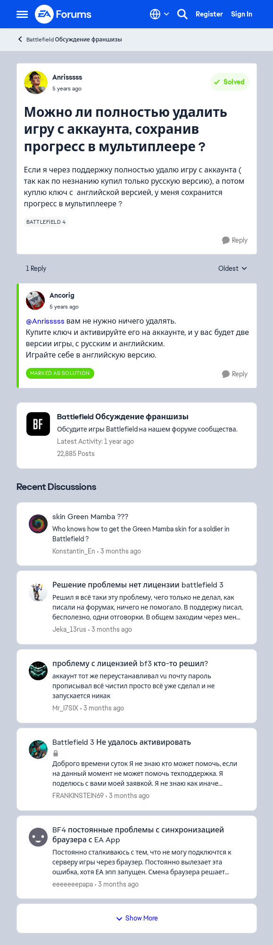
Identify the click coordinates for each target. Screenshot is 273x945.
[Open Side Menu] (22, 14)
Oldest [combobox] (233, 269)
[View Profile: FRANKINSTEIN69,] (38, 749)
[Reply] (234, 240)
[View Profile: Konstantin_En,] (38, 523)
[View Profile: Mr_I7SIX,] (38, 670)
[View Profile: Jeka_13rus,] (38, 592)
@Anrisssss (45, 321)
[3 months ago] (119, 551)
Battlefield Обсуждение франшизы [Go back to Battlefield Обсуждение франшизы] (69, 39)
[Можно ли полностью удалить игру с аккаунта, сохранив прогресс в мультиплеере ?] (64, 306)
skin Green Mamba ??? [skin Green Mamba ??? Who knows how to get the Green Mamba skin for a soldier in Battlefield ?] (90, 516)
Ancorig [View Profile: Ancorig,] (62, 295)
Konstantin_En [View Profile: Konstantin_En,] (73, 550)
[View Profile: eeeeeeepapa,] (38, 837)
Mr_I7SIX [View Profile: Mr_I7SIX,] (65, 708)
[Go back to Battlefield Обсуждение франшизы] (147, 417)
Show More (137, 918)
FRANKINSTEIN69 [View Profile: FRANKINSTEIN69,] (78, 795)
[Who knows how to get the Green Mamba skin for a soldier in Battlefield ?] (148, 534)
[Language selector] (160, 14)
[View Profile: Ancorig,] (35, 300)
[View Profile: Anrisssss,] (36, 82)
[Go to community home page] (63, 14)
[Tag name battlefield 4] (46, 222)
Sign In (241, 14)
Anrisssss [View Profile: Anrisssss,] (67, 77)
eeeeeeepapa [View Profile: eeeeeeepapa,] (72, 884)
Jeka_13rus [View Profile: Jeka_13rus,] (69, 629)
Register (209, 14)
